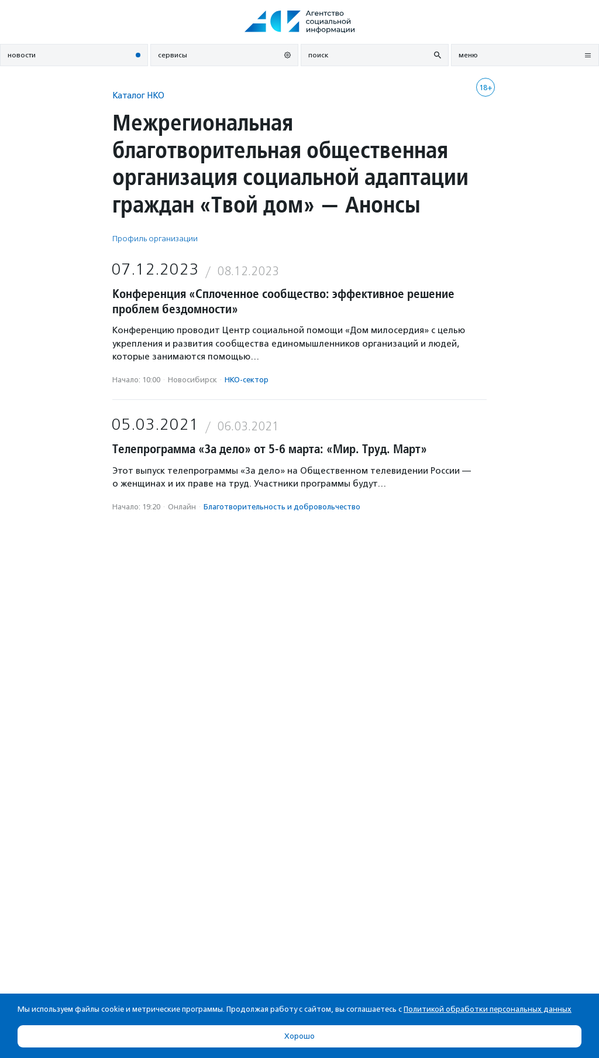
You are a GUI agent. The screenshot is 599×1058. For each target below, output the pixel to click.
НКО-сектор (246, 379)
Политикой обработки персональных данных (488, 1009)
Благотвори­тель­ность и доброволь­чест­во (282, 506)
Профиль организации (155, 239)
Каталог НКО (138, 95)
